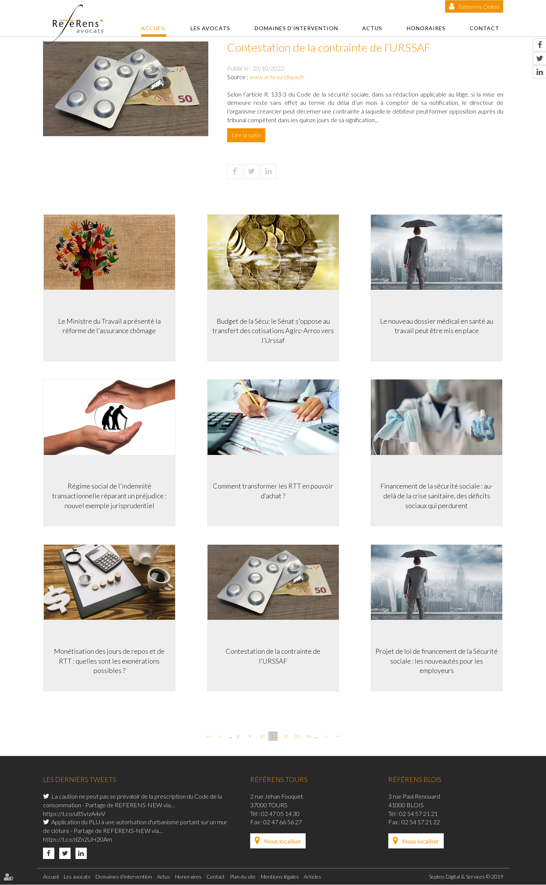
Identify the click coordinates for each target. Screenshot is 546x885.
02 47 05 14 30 (280, 813)
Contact (484, 28)
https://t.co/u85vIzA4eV (74, 813)
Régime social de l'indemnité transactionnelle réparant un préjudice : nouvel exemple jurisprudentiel (109, 495)
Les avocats (210, 28)
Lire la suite (246, 134)
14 (308, 737)
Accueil (153, 28)
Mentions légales (280, 877)
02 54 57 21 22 (420, 822)
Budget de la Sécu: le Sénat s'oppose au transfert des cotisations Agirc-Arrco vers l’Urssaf (273, 330)
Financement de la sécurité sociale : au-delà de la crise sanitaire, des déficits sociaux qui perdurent (437, 495)
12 (285, 737)
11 (273, 737)
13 (297, 737)
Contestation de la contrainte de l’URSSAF (273, 656)
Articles (312, 877)
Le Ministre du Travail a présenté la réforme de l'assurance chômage (109, 326)
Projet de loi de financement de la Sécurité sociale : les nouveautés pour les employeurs (437, 661)
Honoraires (426, 28)
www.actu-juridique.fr (277, 76)
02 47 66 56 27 (282, 822)
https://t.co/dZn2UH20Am (77, 840)
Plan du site (243, 877)
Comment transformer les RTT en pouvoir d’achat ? (273, 491)
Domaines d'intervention (296, 28)
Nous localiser (282, 841)
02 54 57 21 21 (418, 813)
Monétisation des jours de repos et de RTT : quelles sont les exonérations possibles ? (109, 661)
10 (262, 737)
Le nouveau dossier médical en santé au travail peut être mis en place (437, 326)
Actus (372, 28)
